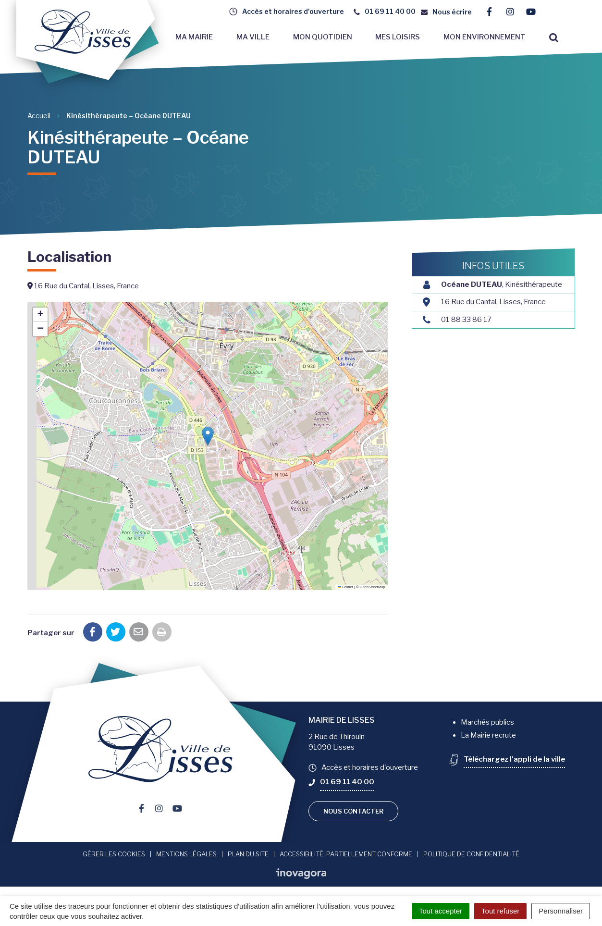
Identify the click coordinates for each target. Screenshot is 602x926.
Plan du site (248, 854)
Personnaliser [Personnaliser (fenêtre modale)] (561, 911)
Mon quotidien (322, 37)
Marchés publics (487, 722)
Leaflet (345, 587)
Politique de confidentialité (471, 854)
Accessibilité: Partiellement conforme (346, 854)
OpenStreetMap (372, 587)
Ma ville (253, 37)
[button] (208, 436)
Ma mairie (194, 37)
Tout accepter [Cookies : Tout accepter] (440, 911)
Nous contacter (353, 811)
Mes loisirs (397, 37)
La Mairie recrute (488, 735)
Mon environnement (484, 37)
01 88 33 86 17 (466, 319)
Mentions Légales (186, 854)
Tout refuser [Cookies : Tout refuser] (500, 911)
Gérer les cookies (114, 854)
